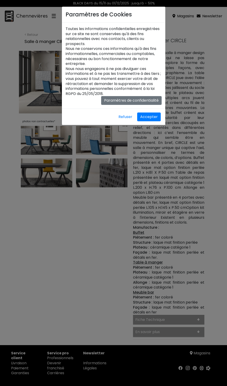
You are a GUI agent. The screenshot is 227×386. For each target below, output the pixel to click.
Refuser (125, 116)
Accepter (149, 116)
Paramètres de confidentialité (131, 100)
